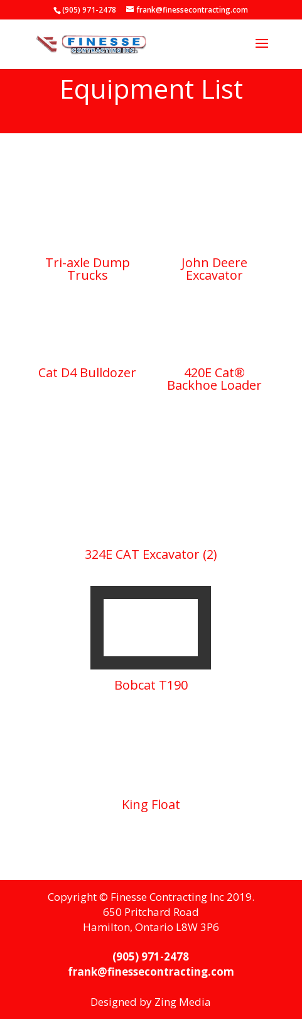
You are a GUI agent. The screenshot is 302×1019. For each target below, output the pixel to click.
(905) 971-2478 (150, 956)
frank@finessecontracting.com (151, 971)
